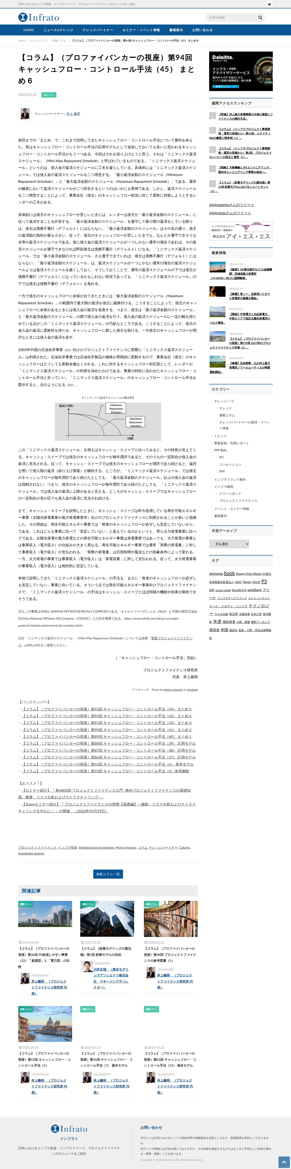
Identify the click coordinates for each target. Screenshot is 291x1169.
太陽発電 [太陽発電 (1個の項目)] (244, 614)
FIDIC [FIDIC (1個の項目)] (238, 582)
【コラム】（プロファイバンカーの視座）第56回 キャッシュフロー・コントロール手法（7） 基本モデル (106, 1059)
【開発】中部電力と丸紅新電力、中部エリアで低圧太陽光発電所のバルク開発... (240, 318)
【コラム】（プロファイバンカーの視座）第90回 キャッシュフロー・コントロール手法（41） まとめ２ (107, 729)
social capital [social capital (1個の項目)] (223, 590)
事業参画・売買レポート (231, 443)
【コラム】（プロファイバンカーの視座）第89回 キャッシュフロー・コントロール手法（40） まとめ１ (107, 736)
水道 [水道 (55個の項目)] (217, 621)
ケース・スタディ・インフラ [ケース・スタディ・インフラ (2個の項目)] (228, 606)
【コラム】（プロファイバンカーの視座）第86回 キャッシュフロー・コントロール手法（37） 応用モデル (109, 757)
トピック (220, 436)
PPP (222, 471)
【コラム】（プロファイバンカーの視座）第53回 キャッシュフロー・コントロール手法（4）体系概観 (105, 771)
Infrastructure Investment (96, 847)
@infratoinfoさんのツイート (231, 205)
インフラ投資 (67, 847)
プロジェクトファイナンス (37, 847)
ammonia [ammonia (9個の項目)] (216, 573)
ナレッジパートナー (163, 847)
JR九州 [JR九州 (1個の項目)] (256, 582)
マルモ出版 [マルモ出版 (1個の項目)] (221, 614)
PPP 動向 (220, 450)
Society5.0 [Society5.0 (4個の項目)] (239, 590)
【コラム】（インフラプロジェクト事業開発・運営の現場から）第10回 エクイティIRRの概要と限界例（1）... (240, 133)
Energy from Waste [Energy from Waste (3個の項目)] (248, 574)
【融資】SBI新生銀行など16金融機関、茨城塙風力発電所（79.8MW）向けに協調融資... (241, 274)
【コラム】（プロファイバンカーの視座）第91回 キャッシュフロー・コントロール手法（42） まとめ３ (107, 722)
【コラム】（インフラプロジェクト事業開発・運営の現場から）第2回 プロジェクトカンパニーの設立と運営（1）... (240, 153)
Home (21, 40)
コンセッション (230, 464)
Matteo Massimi (172, 689)
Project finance (126, 847)
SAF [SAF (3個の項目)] (212, 590)
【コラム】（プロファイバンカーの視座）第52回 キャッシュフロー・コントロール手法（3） (44, 1059)
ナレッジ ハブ (224, 401)
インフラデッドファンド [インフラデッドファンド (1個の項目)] (232, 598)
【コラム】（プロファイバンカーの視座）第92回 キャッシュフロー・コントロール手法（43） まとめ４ (107, 716)
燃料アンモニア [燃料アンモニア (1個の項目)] (260, 622)
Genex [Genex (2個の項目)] (247, 582)
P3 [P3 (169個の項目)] (264, 581)
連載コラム (227, 415)
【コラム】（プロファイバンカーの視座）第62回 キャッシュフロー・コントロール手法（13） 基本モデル (170, 1059)
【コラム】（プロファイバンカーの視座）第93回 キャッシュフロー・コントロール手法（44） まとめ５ (107, 709)
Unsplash (192, 689)
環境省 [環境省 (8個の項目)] (214, 630)
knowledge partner (31, 853)
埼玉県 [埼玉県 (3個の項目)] (233, 614)
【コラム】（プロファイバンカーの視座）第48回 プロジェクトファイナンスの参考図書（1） (170, 954)
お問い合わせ (151, 1127)
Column (184, 847)
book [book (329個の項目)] (229, 573)
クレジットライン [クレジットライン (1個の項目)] (259, 598)
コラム (143, 847)
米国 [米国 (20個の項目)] (224, 630)
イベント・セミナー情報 (231, 509)
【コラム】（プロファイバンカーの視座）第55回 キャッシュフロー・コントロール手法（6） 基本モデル (108, 764)
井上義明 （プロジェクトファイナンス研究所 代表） (52, 987)
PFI (221, 457)
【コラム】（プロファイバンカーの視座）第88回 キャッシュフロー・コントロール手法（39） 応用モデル (109, 743)
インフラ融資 (223, 486)
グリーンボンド (230, 493)
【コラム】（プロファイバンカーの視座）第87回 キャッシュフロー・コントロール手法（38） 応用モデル (109, 750)
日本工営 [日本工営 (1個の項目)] (256, 614)
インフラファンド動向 (230, 479)
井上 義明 (73, 114)
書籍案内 (220, 516)
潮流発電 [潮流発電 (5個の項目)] (229, 622)
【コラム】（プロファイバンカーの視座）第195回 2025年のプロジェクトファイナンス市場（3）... (240, 343)
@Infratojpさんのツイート (230, 213)
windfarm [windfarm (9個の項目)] (254, 590)
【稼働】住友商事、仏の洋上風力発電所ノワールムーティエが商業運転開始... (240, 367)
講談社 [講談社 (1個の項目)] (233, 630)
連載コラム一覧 (108, 874)
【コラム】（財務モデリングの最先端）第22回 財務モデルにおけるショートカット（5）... (239, 187)
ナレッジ (225, 408)
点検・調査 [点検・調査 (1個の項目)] (243, 622)
